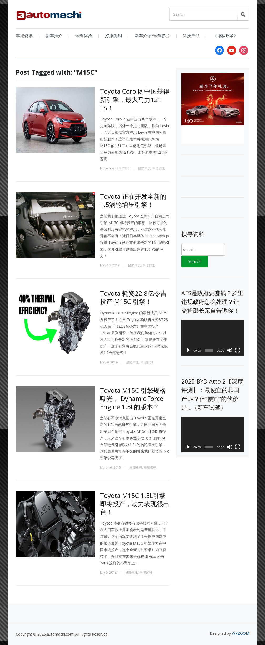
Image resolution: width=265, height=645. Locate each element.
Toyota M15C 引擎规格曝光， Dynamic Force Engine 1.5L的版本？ (133, 398)
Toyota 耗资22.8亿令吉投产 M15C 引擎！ (133, 297)
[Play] (188, 350)
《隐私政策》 (225, 35)
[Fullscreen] (237, 350)
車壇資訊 (158, 168)
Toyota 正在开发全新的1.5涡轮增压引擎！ (133, 200)
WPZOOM (240, 633)
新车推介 (54, 35)
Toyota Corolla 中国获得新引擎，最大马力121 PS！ (134, 99)
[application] (212, 338)
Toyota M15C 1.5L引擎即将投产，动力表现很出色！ (134, 503)
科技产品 (191, 35)
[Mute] (229, 350)
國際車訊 (144, 168)
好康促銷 (113, 35)
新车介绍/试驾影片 (152, 35)
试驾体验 (83, 35)
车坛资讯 (24, 35)
